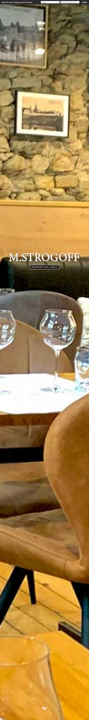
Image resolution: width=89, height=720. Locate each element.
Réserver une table (44, 267)
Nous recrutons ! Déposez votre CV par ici (17, 2)
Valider (84, 2)
